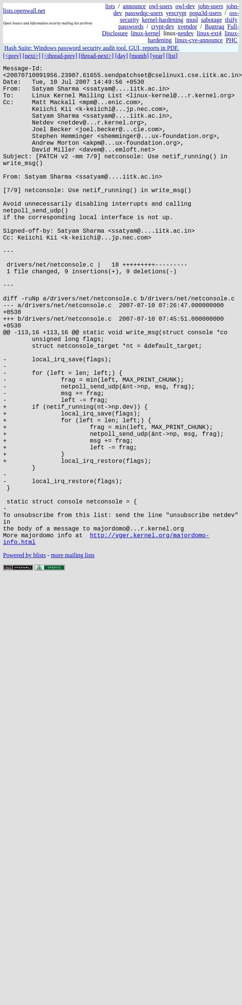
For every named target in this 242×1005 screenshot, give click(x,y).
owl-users (160, 6)
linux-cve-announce (199, 40)
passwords (131, 26)
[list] (172, 56)
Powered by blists (24, 662)
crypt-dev (162, 26)
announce (134, 6)
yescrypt (176, 13)
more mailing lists (73, 662)
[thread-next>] (96, 56)
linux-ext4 (209, 33)
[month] (139, 56)
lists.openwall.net (24, 11)
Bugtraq (214, 26)
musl (192, 20)
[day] (121, 56)
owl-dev (185, 6)
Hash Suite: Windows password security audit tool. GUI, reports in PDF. (91, 48)
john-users (211, 6)
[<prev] (12, 56)
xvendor (187, 26)
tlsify (231, 20)
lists (110, 6)
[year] (157, 56)
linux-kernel (145, 33)
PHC (231, 40)
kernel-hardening (162, 20)
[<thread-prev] (59, 56)
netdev (186, 33)
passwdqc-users (144, 13)
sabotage (211, 20)
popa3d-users (205, 13)
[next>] (31, 56)
